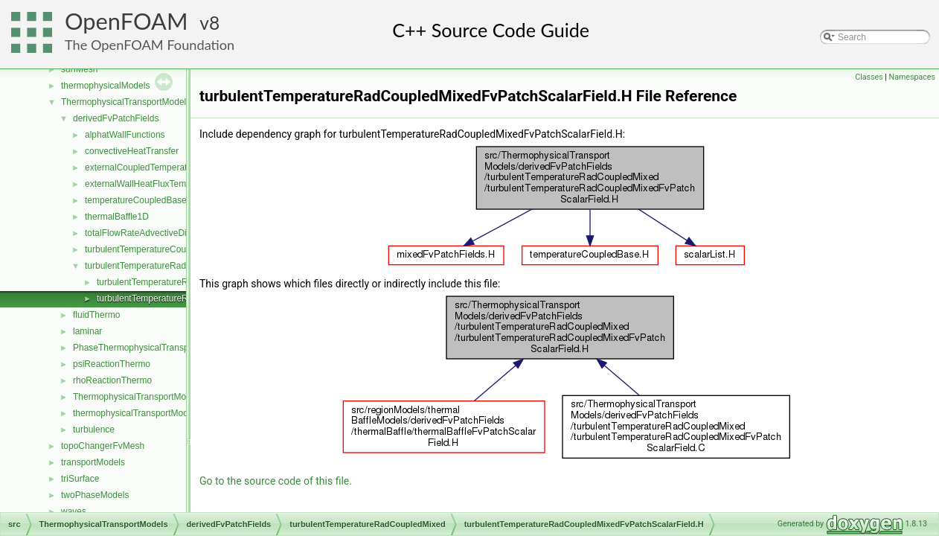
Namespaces (912, 77)
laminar (87, 331)
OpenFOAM (126, 21)
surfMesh (79, 69)
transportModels (93, 462)
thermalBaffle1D (117, 216)
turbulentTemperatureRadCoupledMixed (164, 266)
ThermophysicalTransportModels (125, 102)
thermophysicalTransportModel (134, 413)
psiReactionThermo (111, 364)
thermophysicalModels (105, 85)
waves (73, 511)
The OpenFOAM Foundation (149, 44)
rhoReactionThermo (112, 380)
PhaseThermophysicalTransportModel (148, 347)
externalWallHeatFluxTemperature (152, 184)
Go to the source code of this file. (275, 481)
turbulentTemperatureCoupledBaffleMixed (167, 249)
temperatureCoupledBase (136, 200)
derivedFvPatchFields (115, 118)
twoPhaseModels (95, 495)
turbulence (94, 429)
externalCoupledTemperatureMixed (154, 167)
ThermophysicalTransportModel (135, 397)
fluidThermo (96, 315)
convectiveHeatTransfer (132, 151)
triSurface (80, 478)
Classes (868, 77)
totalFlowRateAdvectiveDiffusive (148, 233)
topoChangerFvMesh (102, 446)
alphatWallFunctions (125, 135)
